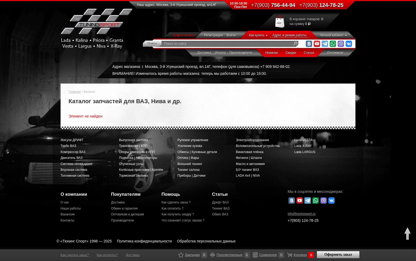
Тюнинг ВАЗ (221, 208)
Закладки (181, 255)
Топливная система (75, 175)
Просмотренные (212, 255)
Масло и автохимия (250, 164)
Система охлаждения (76, 164)
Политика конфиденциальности (144, 241)
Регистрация (213, 35)
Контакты (67, 220)
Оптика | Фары (188, 158)
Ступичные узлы (131, 164)
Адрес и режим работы (290, 35)
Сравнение (255, 255)
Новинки (271, 53)
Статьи (309, 53)
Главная (75, 92)
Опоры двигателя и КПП (137, 152)
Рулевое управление (192, 140)
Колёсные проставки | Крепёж (141, 170)
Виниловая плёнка (250, 152)
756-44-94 (273, 5)
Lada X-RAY (303, 146)
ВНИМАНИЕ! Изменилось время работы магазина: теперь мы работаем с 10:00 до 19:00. (189, 73)
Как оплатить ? (173, 208)
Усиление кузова (189, 146)
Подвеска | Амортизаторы (138, 158)
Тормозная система (133, 175)
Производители (241, 53)
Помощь (171, 194)
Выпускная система (133, 140)
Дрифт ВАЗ (220, 202)
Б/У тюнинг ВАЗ (247, 170)
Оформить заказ (338, 254)
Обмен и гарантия (124, 208)
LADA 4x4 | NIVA (248, 175)
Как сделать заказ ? (176, 202)
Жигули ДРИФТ (72, 140)
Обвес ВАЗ (220, 214)
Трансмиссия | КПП (133, 146)
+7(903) (303, 220)
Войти (231, 35)
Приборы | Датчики (191, 175)
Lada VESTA (303, 140)
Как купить (257, 35)
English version (184, 35)
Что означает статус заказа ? (183, 220)
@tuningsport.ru (302, 214)
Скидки (291, 53)
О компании (74, 194)
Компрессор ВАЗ (73, 152)
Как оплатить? (107, 255)
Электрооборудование (252, 140)
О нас (65, 202)
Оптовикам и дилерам (127, 214)
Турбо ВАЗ (68, 146)
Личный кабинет (332, 35)
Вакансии (68, 214)
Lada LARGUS (304, 152)
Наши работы (71, 208)
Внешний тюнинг (189, 164)
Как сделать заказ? (75, 255)
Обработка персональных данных (206, 241)
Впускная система (74, 170)
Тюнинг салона (188, 170)
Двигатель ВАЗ (72, 158)
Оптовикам (335, 53)
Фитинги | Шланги (249, 158)
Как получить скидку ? (178, 214)
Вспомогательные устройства (258, 146)
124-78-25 (321, 5)
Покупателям (126, 194)
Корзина (289, 255)
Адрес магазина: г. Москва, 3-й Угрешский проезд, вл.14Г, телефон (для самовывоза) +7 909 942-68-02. (201, 66)
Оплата (220, 53)
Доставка (204, 53)
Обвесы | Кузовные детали (197, 152)
